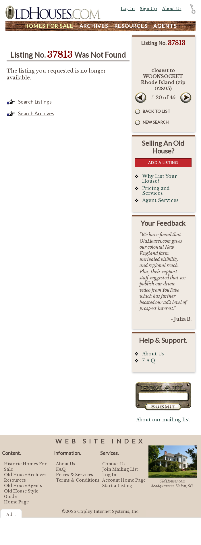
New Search (156, 122)
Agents (165, 26)
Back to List (156, 111)
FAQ (61, 469)
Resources (131, 26)
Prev (140, 97)
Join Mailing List (120, 469)
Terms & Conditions (78, 480)
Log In (128, 8)
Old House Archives (25, 474)
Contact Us (113, 463)
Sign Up (148, 8)
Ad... (11, 514)
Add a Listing (163, 162)
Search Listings (35, 102)
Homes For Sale (49, 26)
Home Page (16, 502)
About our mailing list (163, 420)
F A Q (148, 360)
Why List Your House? (159, 179)
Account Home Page (124, 480)
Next (186, 97)
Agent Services (160, 200)
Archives (94, 26)
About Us (171, 8)
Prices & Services (74, 474)
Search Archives (36, 113)
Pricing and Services (156, 191)
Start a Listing (117, 485)
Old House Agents (23, 485)
